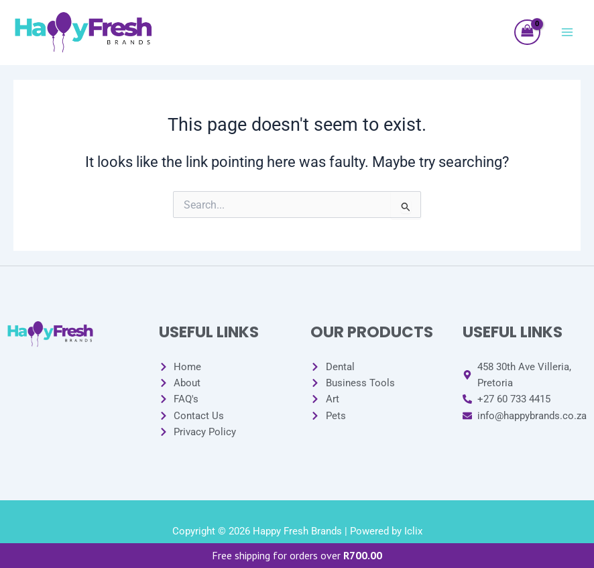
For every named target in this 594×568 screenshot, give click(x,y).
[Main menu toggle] (567, 32)
